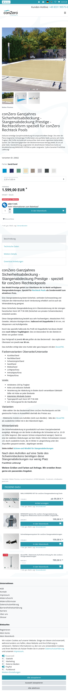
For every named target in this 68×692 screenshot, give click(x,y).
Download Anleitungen (13, 261)
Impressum (5, 595)
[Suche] (52, 2)
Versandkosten (22, 226)
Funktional (10, 669)
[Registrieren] (43, 2)
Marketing (10, 661)
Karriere (3, 611)
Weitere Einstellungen (11, 672)
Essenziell (10, 656)
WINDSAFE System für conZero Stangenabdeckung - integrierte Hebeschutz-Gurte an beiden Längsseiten (39, 514)
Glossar (3, 617)
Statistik (9, 658)
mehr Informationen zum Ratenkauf (23, 206)
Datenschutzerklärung (9, 604)
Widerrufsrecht (6, 598)
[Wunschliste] (55, 2)
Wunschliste (8, 219)
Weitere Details (10, 254)
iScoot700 (59, 347)
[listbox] (11, 500)
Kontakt (3, 592)
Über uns (4, 614)
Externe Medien (13, 664)
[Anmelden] (39, 2)
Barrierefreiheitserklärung (11, 607)
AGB (2, 588)
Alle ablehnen (34, 688)
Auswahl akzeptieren (34, 682)
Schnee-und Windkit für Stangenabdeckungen (33, 448)
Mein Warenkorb (7, 636)
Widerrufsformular (8, 601)
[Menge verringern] (9, 212)
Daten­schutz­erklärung (54, 648)
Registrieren (5, 630)
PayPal (9, 667)
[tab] (34, 239)
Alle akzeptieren (34, 677)
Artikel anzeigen (42, 503)
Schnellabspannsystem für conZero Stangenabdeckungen (41, 534)
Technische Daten (11, 246)
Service (6, 2)
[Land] (48, 2)
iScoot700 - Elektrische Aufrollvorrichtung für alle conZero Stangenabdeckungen (41, 555)
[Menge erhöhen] (9, 209)
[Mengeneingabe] (5, 210)
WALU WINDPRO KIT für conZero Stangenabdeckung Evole (41, 493)
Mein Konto (5, 633)
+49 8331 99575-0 (58, 7)
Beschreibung (10, 239)
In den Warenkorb (47, 210)
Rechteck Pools (39, 290)
